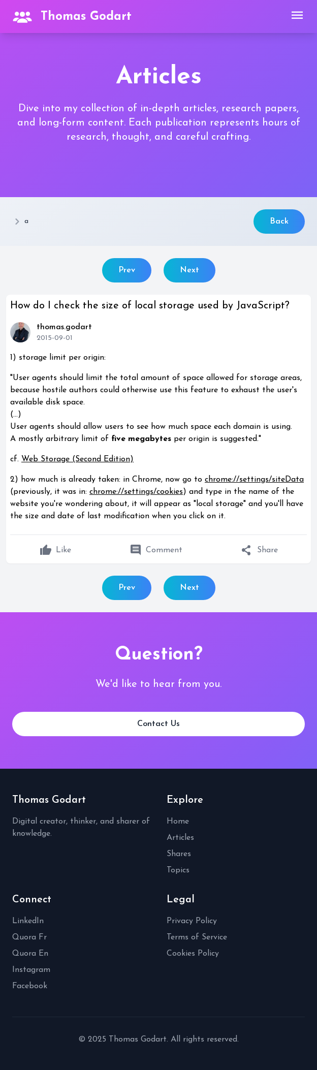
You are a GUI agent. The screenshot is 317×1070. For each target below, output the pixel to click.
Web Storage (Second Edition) (77, 459)
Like (55, 550)
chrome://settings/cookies (136, 492)
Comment (156, 550)
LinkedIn (28, 921)
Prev (126, 270)
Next (189, 270)
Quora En (30, 954)
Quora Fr (29, 937)
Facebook (29, 986)
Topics (178, 870)
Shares (179, 854)
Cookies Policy (193, 954)
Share (259, 550)
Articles (180, 838)
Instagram (31, 970)
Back (279, 221)
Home (178, 821)
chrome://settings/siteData (254, 480)
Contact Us (158, 724)
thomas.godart (64, 327)
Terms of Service (197, 937)
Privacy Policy (192, 921)
